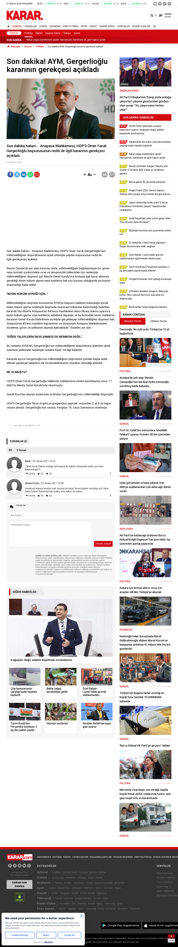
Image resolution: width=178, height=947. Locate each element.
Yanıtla (31, 473)
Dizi (74, 903)
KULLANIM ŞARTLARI (101, 857)
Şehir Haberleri (165, 891)
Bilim (106, 898)
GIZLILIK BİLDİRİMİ (123, 857)
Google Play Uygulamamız (123, 925)
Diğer (117, 888)
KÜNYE (67, 857)
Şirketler (119, 882)
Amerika (71, 877)
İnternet (68, 898)
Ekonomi (55, 26)
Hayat (93, 26)
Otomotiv (79, 882)
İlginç (100, 903)
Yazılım (97, 898)
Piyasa (58, 882)
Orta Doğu (58, 877)
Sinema (81, 903)
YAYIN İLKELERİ (80, 857)
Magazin (65, 893)
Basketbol (64, 888)
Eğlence (101, 893)
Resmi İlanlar (141, 26)
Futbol (52, 888)
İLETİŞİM (57, 857)
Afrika (98, 877)
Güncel (17, 26)
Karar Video (107, 26)
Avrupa (82, 877)
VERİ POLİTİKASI (143, 857)
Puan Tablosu (164, 882)
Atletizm (89, 888)
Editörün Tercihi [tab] (158, 321)
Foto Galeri (45, 909)
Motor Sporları (104, 888)
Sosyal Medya (83, 898)
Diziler (54, 893)
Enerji (89, 882)
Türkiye (67, 33)
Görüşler (123, 26)
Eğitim (39, 33)
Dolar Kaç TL (163, 886)
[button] (84, 175)
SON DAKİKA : (15, 40)
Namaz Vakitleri (165, 877)
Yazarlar (31, 26)
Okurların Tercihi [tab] (132, 321)
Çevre (77, 33)
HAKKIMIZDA (44, 857)
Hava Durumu (164, 873)
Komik (91, 903)
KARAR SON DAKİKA (19, 884)
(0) (41, 473)
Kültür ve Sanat (107, 908)
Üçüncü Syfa (69, 872)
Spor (84, 26)
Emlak (67, 882)
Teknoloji (44, 898)
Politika (28, 33)
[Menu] (153, 26)
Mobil (58, 898)
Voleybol (76, 888)
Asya (91, 877)
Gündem (65, 903)
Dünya (43, 26)
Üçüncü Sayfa (53, 33)
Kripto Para (70, 26)
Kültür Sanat (87, 893)
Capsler (72, 908)
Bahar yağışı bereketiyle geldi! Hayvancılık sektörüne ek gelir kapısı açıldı (66, 40)
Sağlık (75, 893)
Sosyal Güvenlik (103, 882)
